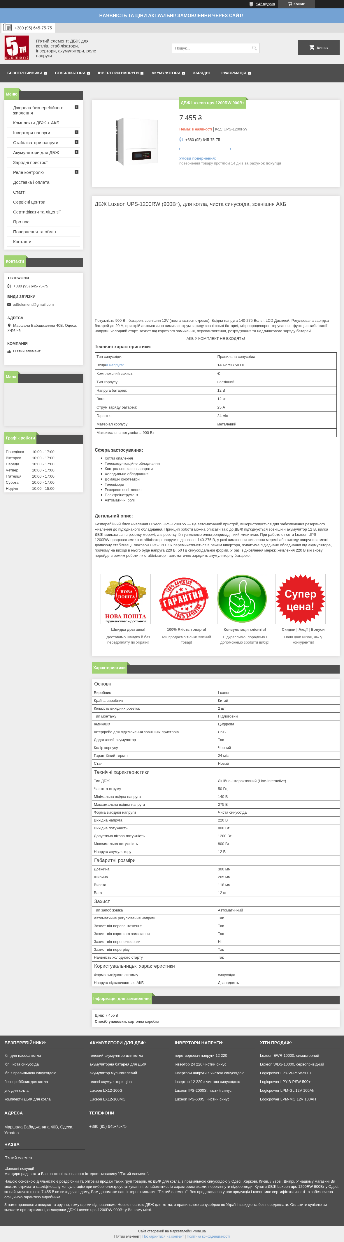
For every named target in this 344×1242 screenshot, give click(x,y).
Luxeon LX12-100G (105, 1090)
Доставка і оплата (31, 182)
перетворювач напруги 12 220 (201, 1055)
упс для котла (16, 1090)
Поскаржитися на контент (163, 1236)
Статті (19, 192)
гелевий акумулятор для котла (116, 1055)
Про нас (21, 221)
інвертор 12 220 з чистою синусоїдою (207, 1082)
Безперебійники (24, 73)
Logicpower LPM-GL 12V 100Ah (287, 1090)
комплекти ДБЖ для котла (27, 1099)
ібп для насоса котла (22, 1055)
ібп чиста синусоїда (21, 1064)
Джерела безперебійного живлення (38, 110)
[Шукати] (254, 48)
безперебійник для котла (26, 1082)
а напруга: (115, 365)
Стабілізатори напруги (35, 142)
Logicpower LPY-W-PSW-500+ (286, 1073)
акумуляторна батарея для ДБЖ (117, 1064)
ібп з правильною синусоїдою (30, 1073)
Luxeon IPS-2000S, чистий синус (203, 1090)
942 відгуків (265, 4)
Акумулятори (166, 73)
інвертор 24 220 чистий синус (201, 1064)
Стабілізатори (70, 73)
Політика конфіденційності (208, 1236)
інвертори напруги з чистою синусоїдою (210, 1073)
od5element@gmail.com (33, 304)
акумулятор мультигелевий (113, 1073)
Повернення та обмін (34, 231)
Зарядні (201, 73)
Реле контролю (28, 172)
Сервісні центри (29, 201)
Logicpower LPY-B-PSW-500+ (285, 1082)
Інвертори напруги (118, 73)
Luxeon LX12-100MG (107, 1099)
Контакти (22, 241)
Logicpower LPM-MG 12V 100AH (288, 1099)
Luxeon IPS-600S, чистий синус (202, 1099)
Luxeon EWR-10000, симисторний (289, 1055)
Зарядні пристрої (30, 162)
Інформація (233, 73)
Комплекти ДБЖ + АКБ (36, 122)
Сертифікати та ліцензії (37, 211)
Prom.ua (199, 1231)
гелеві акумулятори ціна (110, 1082)
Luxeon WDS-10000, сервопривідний (292, 1064)
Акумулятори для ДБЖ (36, 152)
